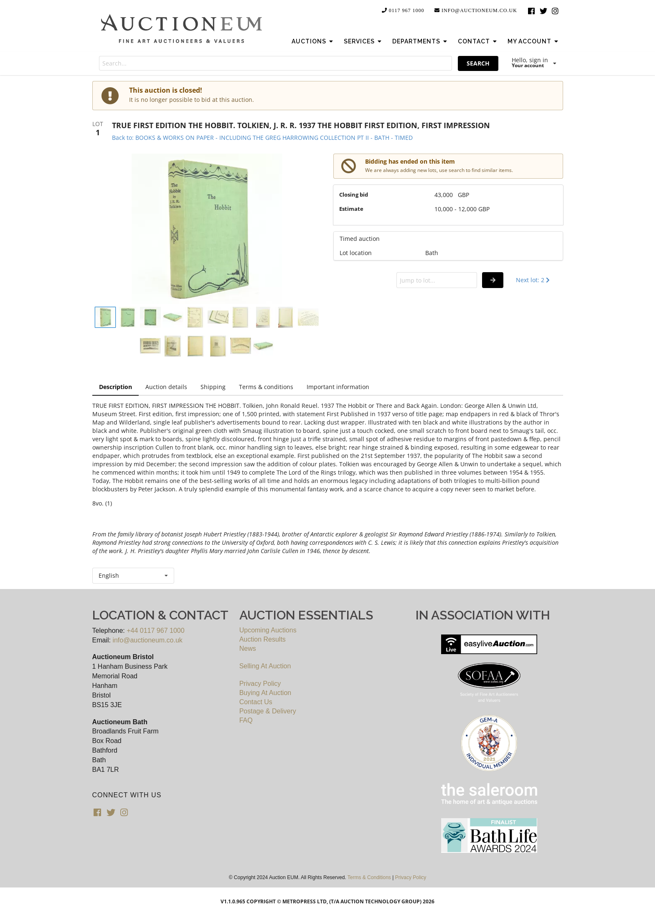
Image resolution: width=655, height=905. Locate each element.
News (247, 648)
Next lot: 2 (533, 280)
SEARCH (478, 63)
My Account (534, 41)
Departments (420, 41)
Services (363, 41)
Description (115, 387)
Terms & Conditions (369, 877)
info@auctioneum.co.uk (475, 10)
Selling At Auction (265, 666)
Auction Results (262, 639)
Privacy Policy (260, 683)
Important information (338, 387)
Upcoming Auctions (268, 630)
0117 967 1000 (402, 10)
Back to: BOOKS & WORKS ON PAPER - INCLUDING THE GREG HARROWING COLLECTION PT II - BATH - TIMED (262, 138)
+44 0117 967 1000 (155, 630)
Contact (478, 41)
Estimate (351, 208)
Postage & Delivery (267, 711)
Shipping (213, 387)
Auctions (313, 41)
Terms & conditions (266, 387)
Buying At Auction (265, 692)
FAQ (246, 720)
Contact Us (255, 701)
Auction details (166, 387)
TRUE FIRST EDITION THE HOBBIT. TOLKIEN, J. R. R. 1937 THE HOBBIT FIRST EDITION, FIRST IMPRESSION (301, 125)
